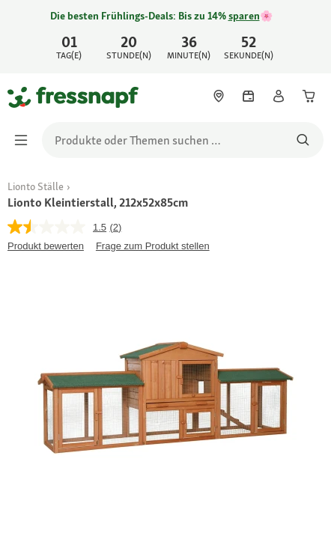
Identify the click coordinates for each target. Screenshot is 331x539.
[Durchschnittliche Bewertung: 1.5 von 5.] (58, 227)
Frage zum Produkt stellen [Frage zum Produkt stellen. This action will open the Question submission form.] (153, 246)
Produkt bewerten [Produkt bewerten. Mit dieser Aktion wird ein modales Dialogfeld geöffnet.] (45, 246)
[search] (183, 140)
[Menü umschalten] (25, 140)
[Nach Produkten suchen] (303, 140)
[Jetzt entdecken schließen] (307, 34)
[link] (165, 36)
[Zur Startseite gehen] (24, 96)
